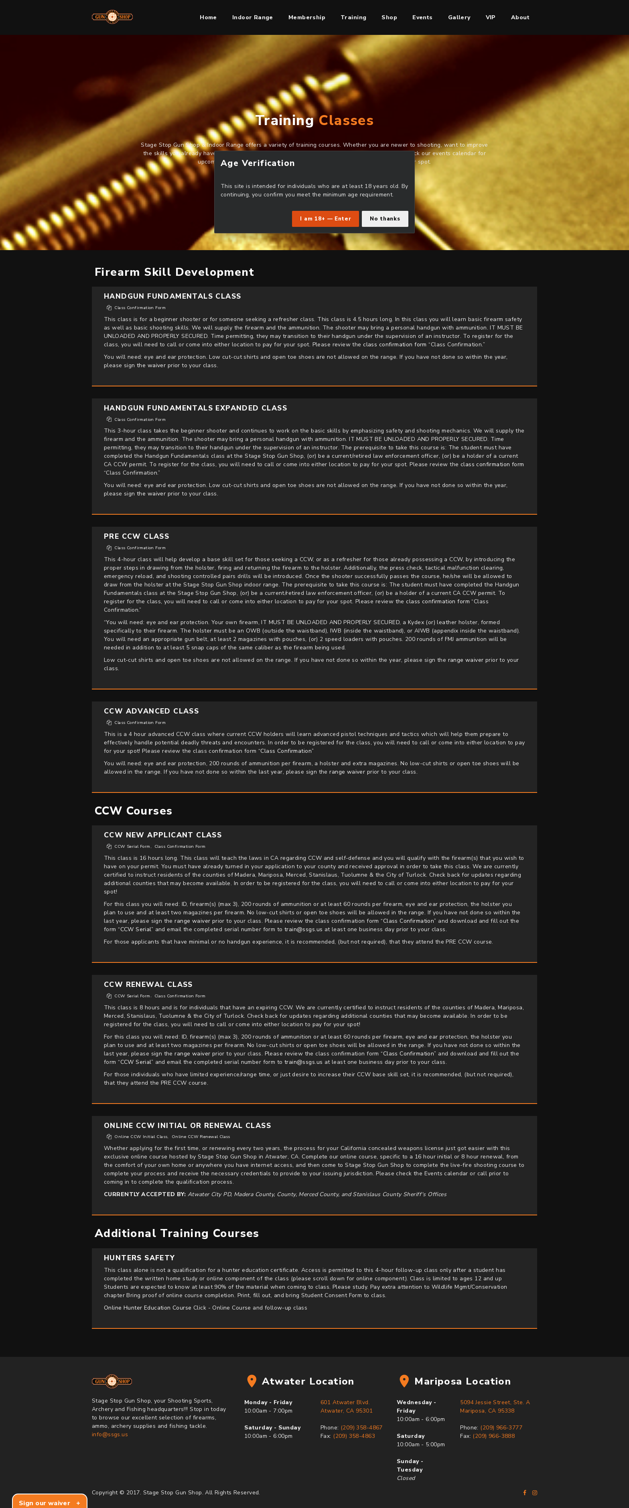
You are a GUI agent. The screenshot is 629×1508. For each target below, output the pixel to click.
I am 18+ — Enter (325, 218)
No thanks (385, 218)
